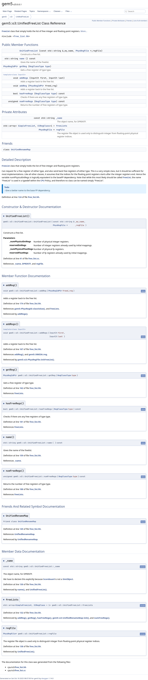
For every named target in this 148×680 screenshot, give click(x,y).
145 (21, 529)
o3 (11, 17)
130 (21, 584)
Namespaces (44, 11)
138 (21, 646)
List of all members (140, 21)
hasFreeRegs (26, 93)
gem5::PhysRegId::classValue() (29, 308)
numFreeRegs (26, 101)
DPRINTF (26, 263)
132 (21, 612)
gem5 (4, 17)
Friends (129, 21)
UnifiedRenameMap (20, 149)
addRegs (23, 78)
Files (69, 11)
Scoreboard (49, 579)
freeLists (61, 126)
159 (21, 455)
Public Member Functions (101, 21)
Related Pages (20, 11)
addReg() (18, 354)
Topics (32, 11)
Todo (6, 187)
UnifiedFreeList (22, 17)
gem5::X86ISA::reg (38, 354)
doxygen (44, 678)
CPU (43, 180)
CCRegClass (43, 126)
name (21, 58)
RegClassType (36, 66)
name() (21, 589)
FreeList (6, 31)
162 (21, 388)
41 (21, 258)
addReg (23, 85)
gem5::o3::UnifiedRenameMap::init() (71, 618)
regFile (60, 129)
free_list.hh (21, 36)
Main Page (7, 11)
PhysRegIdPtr (10, 66)
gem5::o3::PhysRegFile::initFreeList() (35, 359)
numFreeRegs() (101, 618)
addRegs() (22, 314)
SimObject (68, 579)
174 (21, 303)
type (47, 66)
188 (21, 489)
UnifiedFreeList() (38, 589)
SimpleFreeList (26, 126)
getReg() (32, 618)
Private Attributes (118, 21)
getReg (23, 66)
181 (21, 421)
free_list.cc (33, 258)
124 (19, 197)
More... (84, 31)
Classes (58, 11)
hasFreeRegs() (44, 618)
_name (59, 118)
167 (21, 349)
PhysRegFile (82, 50)
